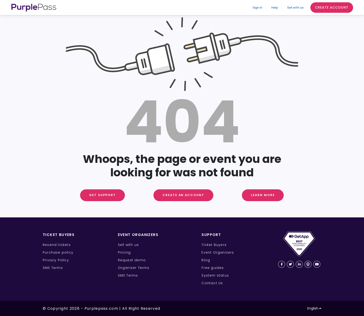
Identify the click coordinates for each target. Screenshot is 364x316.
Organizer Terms (134, 267)
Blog (206, 260)
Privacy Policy (56, 260)
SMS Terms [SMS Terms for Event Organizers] (128, 275)
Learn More (263, 195)
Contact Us (212, 283)
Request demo (132, 260)
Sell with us (291, 7)
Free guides (213, 267)
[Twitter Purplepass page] (290, 264)
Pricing (124, 252)
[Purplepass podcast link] (308, 264)
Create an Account (183, 195)
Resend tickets (57, 244)
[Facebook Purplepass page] (281, 264)
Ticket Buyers (214, 244)
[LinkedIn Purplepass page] (299, 264)
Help (264, 7)
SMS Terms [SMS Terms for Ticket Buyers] (53, 267)
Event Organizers (218, 252)
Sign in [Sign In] (241, 7)
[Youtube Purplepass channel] (316, 264)
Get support (102, 195)
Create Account (331, 7)
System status (215, 275)
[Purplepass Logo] (34, 8)
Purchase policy (58, 252)
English (314, 308)
